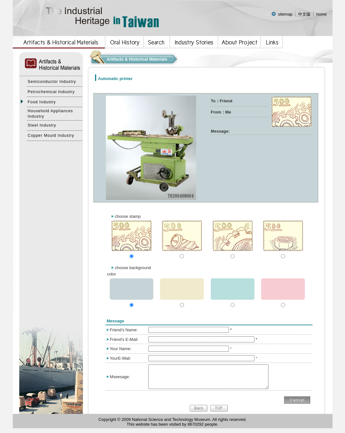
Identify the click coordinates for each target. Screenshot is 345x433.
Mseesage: (120, 379)
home (321, 14)
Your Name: (120, 348)
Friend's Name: (124, 329)
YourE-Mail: (120, 358)
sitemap (285, 14)
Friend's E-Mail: (124, 339)
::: (267, 14)
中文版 (304, 14)
